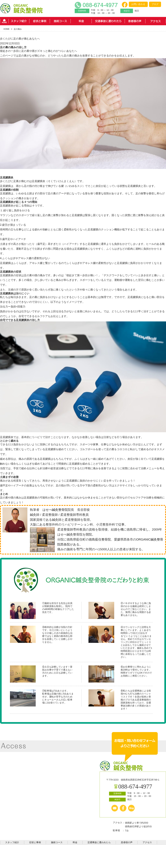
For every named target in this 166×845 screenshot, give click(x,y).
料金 (81, 21)
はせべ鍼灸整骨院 (55, 509)
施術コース (60, 21)
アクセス (155, 21)
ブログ (155, 4)
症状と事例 (39, 21)
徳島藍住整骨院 (100, 539)
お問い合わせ (138, 4)
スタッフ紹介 (18, 21)
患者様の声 (135, 21)
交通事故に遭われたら (108, 21)
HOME (4, 21)
